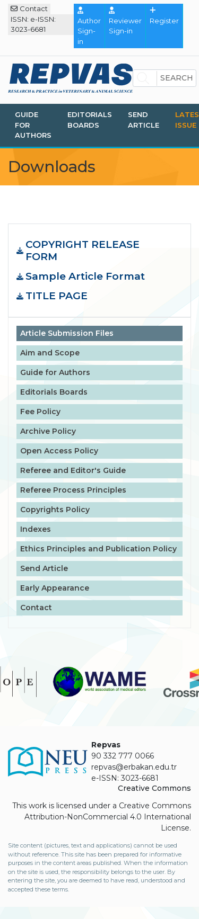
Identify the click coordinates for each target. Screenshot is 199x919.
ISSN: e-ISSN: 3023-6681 (33, 24)
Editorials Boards (89, 119)
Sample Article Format (85, 276)
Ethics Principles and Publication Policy (98, 549)
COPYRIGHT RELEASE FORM (82, 251)
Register (164, 16)
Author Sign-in (89, 26)
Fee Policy (40, 411)
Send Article (143, 119)
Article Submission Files (67, 333)
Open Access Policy (59, 451)
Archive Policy (48, 431)
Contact (29, 8)
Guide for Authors (33, 124)
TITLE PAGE (56, 296)
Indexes (35, 529)
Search (176, 78)
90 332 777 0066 (122, 756)
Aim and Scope (50, 353)
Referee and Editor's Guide (73, 470)
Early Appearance (54, 588)
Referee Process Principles (73, 490)
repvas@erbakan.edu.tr (134, 767)
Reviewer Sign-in (125, 21)
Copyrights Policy (55, 509)
